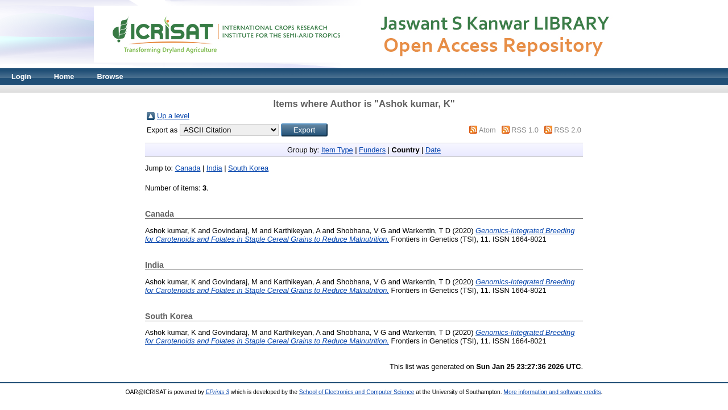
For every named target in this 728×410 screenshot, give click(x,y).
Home (64, 76)
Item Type (337, 150)
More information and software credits (552, 392)
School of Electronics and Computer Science (357, 392)
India (214, 168)
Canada (188, 168)
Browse (110, 76)
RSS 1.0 (525, 130)
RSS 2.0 (567, 130)
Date (433, 150)
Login (21, 76)
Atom (487, 130)
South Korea (248, 168)
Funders (372, 150)
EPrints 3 (217, 392)
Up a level (173, 115)
